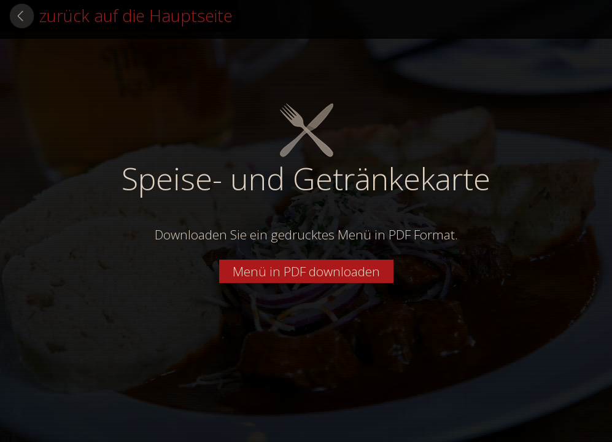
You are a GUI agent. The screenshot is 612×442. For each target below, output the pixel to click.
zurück (136, 15)
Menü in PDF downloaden (306, 271)
